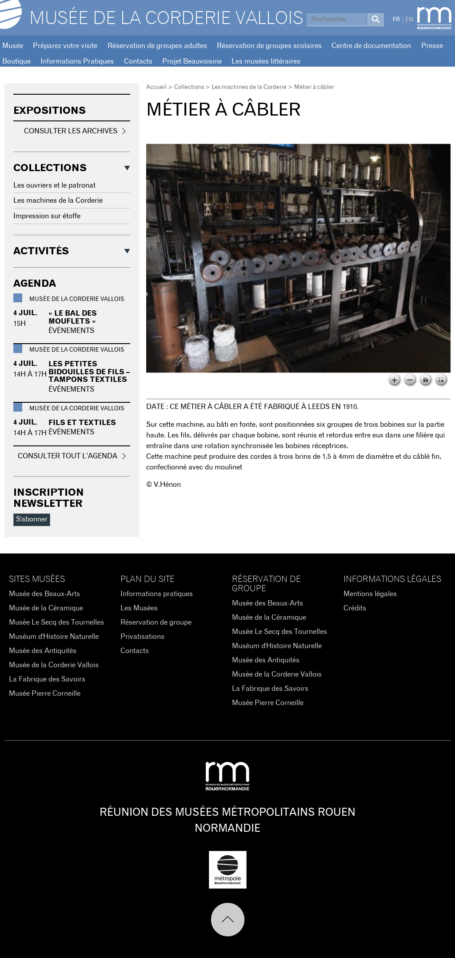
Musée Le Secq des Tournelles (56, 622)
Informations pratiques (156, 593)
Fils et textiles (82, 422)
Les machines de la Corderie (249, 87)
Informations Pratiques (77, 61)
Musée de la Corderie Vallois (166, 19)
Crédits (354, 608)
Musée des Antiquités (42, 650)
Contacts (138, 61)
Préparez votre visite (65, 45)
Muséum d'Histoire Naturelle (54, 636)
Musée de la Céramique (46, 608)
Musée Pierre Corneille (44, 693)
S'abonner (32, 519)
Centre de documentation (371, 45)
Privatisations (142, 636)
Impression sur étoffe (46, 216)
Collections (189, 87)
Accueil (156, 87)
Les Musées (139, 608)
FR (396, 20)
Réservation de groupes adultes (157, 45)
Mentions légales (370, 593)
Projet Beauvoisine (192, 61)
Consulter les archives (70, 131)
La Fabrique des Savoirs (47, 679)
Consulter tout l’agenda (67, 456)
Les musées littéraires (265, 61)
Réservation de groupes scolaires (269, 45)
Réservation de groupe (156, 622)
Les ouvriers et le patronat (54, 185)
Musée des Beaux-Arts (44, 593)
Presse (432, 45)
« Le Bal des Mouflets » (72, 317)
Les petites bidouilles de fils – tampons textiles (89, 372)
